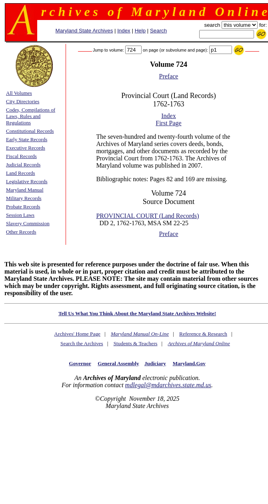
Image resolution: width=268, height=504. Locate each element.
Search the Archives (81, 343)
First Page (168, 123)
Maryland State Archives (84, 31)
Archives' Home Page (77, 334)
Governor (80, 363)
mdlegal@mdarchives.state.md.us (168, 385)
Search (158, 31)
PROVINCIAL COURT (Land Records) (147, 215)
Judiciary (155, 363)
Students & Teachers (136, 343)
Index (123, 31)
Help (140, 31)
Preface (168, 76)
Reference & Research (203, 334)
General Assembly (118, 363)
